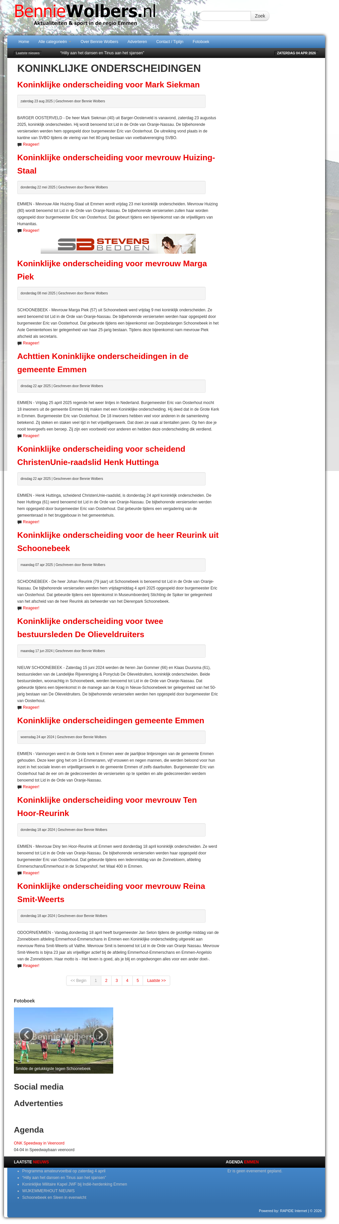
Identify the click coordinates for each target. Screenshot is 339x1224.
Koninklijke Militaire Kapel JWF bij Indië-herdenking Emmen (74, 1184)
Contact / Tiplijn (169, 41)
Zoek (260, 16)
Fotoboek (201, 41)
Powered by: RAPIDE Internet (283, 1211)
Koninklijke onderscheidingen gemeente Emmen (110, 720)
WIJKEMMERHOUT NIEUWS (48, 1191)
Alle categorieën (54, 41)
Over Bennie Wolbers (99, 41)
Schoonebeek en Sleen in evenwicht (54, 1197)
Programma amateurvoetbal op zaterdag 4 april (63, 1171)
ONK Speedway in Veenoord (39, 1143)
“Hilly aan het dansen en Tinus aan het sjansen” (102, 53)
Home (24, 41)
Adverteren (137, 41)
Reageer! (31, 144)
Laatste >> (156, 980)
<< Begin (78, 980)
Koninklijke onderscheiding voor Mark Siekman (108, 84)
